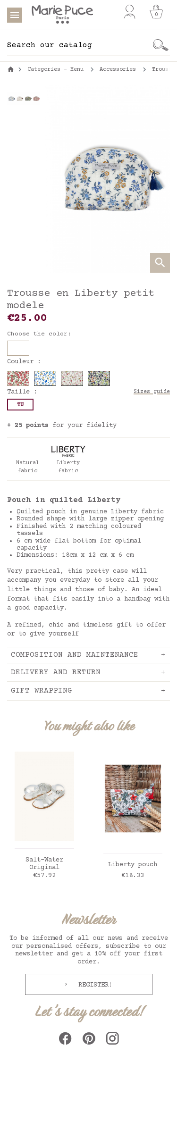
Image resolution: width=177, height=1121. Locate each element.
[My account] (129, 12)
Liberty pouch (132, 865)
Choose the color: (39, 334)
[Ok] (160, 45)
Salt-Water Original (44, 864)
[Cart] (156, 12)
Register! (93, 985)
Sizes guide (152, 392)
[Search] (79, 45)
